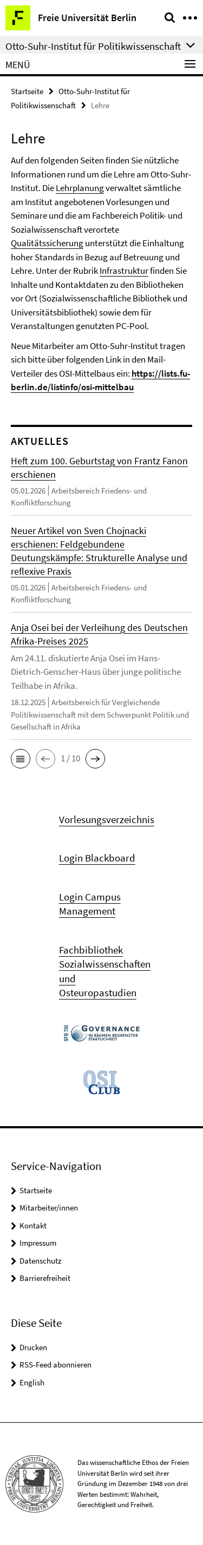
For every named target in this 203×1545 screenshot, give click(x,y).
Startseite (27, 91)
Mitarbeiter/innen (48, 1207)
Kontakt (33, 1225)
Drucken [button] (33, 1347)
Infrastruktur (124, 271)
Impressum (37, 1243)
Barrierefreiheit (44, 1278)
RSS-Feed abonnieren (55, 1364)
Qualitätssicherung (47, 243)
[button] (20, 759)
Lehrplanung (80, 188)
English (31, 1382)
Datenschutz (40, 1260)
